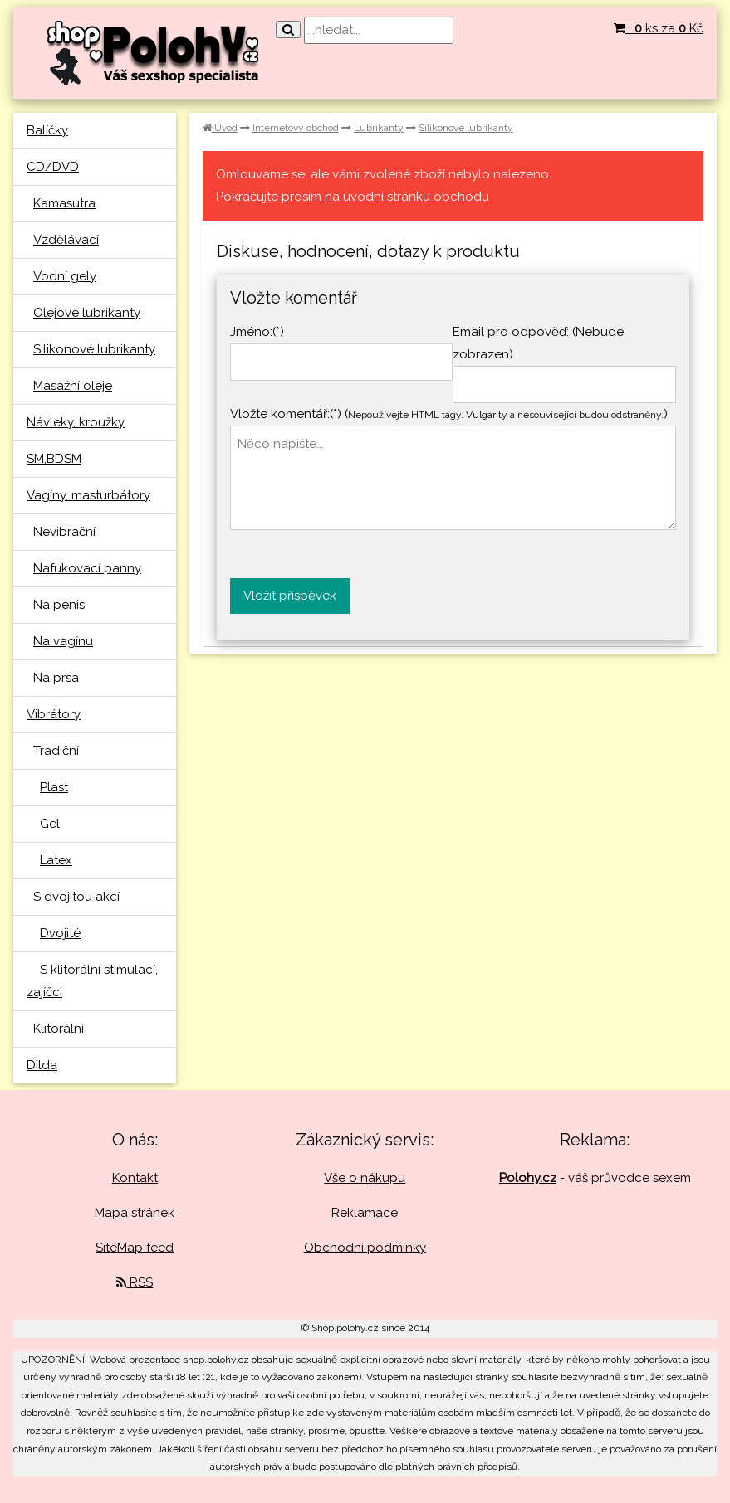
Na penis (59, 604)
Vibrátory (54, 714)
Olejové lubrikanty (86, 312)
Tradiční (56, 750)
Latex (56, 860)
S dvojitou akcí (76, 896)
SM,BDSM (54, 458)
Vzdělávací (66, 239)
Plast (54, 787)
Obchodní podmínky (365, 1247)
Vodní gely (64, 276)
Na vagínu (63, 641)
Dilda (42, 1065)
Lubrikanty (379, 128)
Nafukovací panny (87, 568)
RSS (134, 1282)
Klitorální (58, 1028)
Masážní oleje (72, 385)
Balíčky (47, 130)
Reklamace (364, 1212)
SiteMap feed (135, 1247)
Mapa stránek (134, 1212)
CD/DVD (53, 166)
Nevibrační (64, 531)
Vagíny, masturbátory (88, 495)
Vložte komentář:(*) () (449, 413)
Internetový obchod (295, 128)
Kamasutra (64, 203)
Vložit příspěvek (289, 595)
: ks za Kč (658, 28)
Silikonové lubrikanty (94, 349)
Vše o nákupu (364, 1177)
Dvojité (60, 933)
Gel (50, 823)
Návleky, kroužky (76, 422)
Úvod (220, 128)
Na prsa (56, 677)
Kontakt (135, 1177)
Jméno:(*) (257, 331)
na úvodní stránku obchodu (407, 196)
